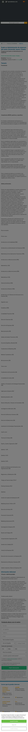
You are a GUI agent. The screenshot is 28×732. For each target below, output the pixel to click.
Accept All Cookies (14, 721)
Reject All (14, 724)
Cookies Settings (14, 728)
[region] (14, 722)
